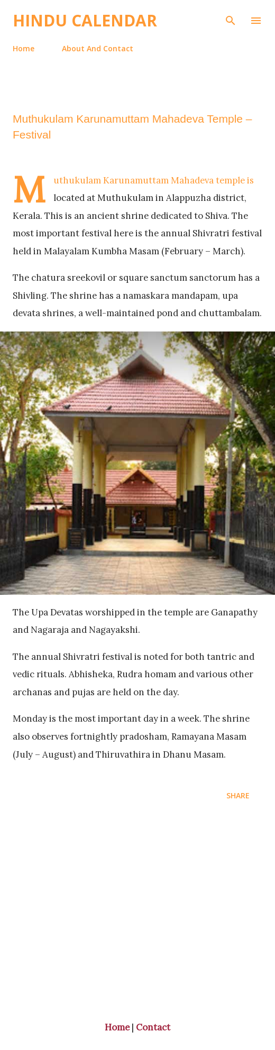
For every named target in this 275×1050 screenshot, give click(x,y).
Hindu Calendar (85, 20)
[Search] (230, 19)
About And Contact (97, 48)
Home (23, 48)
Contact (153, 1027)
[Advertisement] (137, 913)
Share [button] (238, 795)
